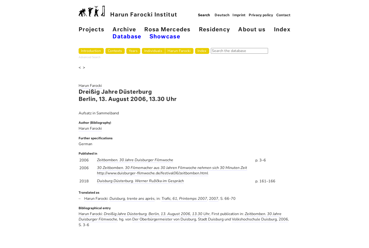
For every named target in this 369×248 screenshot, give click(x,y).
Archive (124, 29)
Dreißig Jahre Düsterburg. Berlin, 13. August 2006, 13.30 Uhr (157, 213)
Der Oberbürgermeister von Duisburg (164, 219)
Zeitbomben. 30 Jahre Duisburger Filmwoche (135, 160)
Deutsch (222, 15)
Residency (214, 29)
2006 (283, 219)
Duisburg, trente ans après (132, 198)
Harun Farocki (179, 50)
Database (126, 37)
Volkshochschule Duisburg (254, 219)
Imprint (239, 15)
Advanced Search (89, 57)
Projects (91, 29)
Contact (283, 15)
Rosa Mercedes (167, 29)
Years (133, 50)
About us (251, 29)
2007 (213, 198)
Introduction (91, 50)
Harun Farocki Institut (128, 12)
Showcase (164, 37)
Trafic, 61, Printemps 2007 (184, 198)
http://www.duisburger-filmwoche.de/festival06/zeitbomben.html (152, 173)
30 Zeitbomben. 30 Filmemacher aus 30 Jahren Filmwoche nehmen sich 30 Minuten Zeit (172, 167)
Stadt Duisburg (211, 219)
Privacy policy (261, 15)
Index (282, 29)
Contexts (115, 50)
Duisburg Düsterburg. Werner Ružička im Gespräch (140, 181)
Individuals (153, 50)
